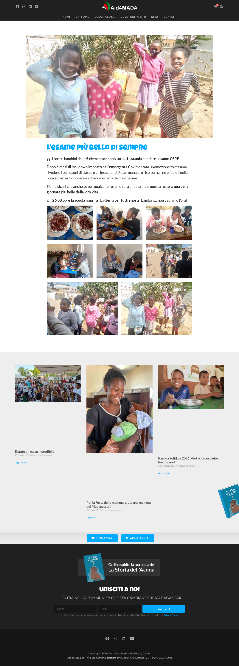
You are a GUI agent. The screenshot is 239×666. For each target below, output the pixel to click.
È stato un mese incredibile (35, 451)
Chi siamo (82, 16)
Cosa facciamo (105, 16)
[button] (221, 6)
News (155, 16)
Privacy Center (171, 615)
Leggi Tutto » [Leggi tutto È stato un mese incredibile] (21, 462)
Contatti (170, 16)
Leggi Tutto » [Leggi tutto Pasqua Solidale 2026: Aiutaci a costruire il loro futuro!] (164, 473)
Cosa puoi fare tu (133, 16)
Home (67, 16)
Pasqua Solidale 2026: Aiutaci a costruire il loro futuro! (189, 460)
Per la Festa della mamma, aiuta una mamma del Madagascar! (118, 504)
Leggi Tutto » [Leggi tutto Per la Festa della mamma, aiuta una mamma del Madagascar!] (92, 517)
